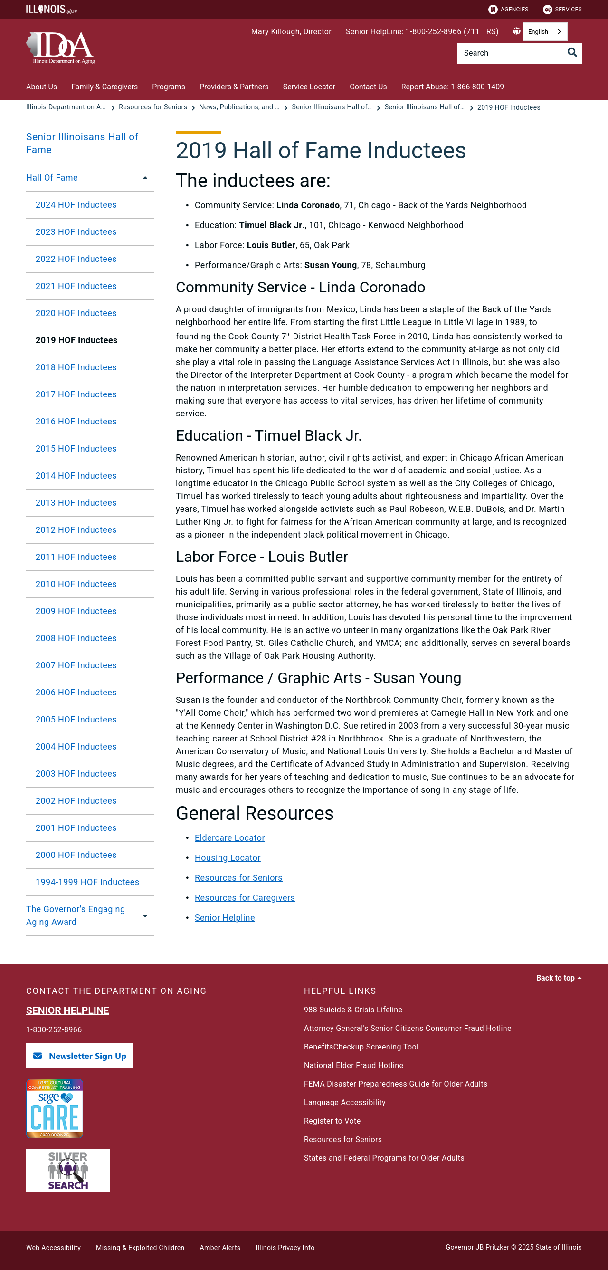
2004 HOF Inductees (76, 746)
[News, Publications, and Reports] (240, 107)
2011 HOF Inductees (76, 557)
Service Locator (309, 86)
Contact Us (368, 86)
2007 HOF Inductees (76, 665)
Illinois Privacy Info (285, 1247)
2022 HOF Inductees (76, 259)
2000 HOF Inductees (76, 855)
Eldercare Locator (230, 838)
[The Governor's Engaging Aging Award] (145, 915)
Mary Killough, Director (291, 31)
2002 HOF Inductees (76, 801)
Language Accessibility (345, 1102)
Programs (168, 86)
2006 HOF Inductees (76, 692)
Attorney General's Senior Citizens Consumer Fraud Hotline (408, 1028)
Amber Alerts (220, 1247)
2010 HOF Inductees (76, 584)
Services (562, 9)
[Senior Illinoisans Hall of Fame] (333, 107)
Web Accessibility (53, 1247)
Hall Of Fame (52, 178)
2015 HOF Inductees (76, 448)
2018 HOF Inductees (76, 367)
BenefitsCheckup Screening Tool (361, 1046)
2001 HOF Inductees (76, 828)
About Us (41, 86)
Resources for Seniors (239, 878)
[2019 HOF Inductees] (509, 107)
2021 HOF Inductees (76, 286)
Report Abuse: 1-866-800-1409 (452, 86)
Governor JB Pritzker (478, 1247)
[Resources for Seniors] (154, 107)
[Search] (519, 53)
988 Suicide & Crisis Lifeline (353, 1009)
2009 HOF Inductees (76, 611)
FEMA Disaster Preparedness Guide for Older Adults (396, 1083)
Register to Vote (332, 1121)
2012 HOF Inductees (76, 530)
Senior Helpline (225, 918)
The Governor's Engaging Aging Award (75, 915)
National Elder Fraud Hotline (353, 1065)
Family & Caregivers (104, 86)
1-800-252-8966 (54, 1029)
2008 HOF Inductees (76, 638)
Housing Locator (228, 858)
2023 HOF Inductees (76, 232)
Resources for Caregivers (245, 898)
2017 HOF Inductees (76, 394)
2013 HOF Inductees (76, 503)
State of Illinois (558, 1247)
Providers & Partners (234, 86)
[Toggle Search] (572, 52)
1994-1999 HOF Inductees (88, 882)
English (538, 31)
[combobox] (545, 31)
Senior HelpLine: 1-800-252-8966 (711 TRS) (422, 31)
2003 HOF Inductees (76, 774)
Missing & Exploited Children (140, 1247)
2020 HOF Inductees (76, 313)
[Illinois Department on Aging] (67, 107)
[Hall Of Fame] (142, 178)
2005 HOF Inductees (76, 719)
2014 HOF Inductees (76, 476)
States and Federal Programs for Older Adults (384, 1158)
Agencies (508, 9)
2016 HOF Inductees (76, 421)
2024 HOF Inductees (76, 205)
